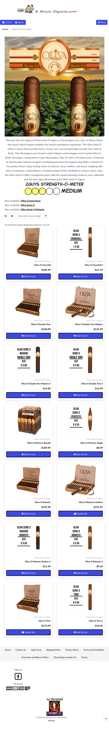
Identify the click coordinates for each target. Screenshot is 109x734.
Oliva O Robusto (43, 502)
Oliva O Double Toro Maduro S (36, 383)
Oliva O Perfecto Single (91, 443)
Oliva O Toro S (96, 620)
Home (5, 29)
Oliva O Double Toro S (92, 383)
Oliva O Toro (44, 620)
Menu (102, 22)
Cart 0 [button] (6, 22)
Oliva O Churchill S (94, 265)
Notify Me (80, 513)
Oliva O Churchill (42, 265)
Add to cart (28, 276)
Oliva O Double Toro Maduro (89, 324)
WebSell (51, 720)
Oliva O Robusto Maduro (91, 502)
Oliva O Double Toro (41, 324)
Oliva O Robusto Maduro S (38, 561)
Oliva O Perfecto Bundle (39, 443)
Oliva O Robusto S (94, 561)
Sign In (19, 22)
